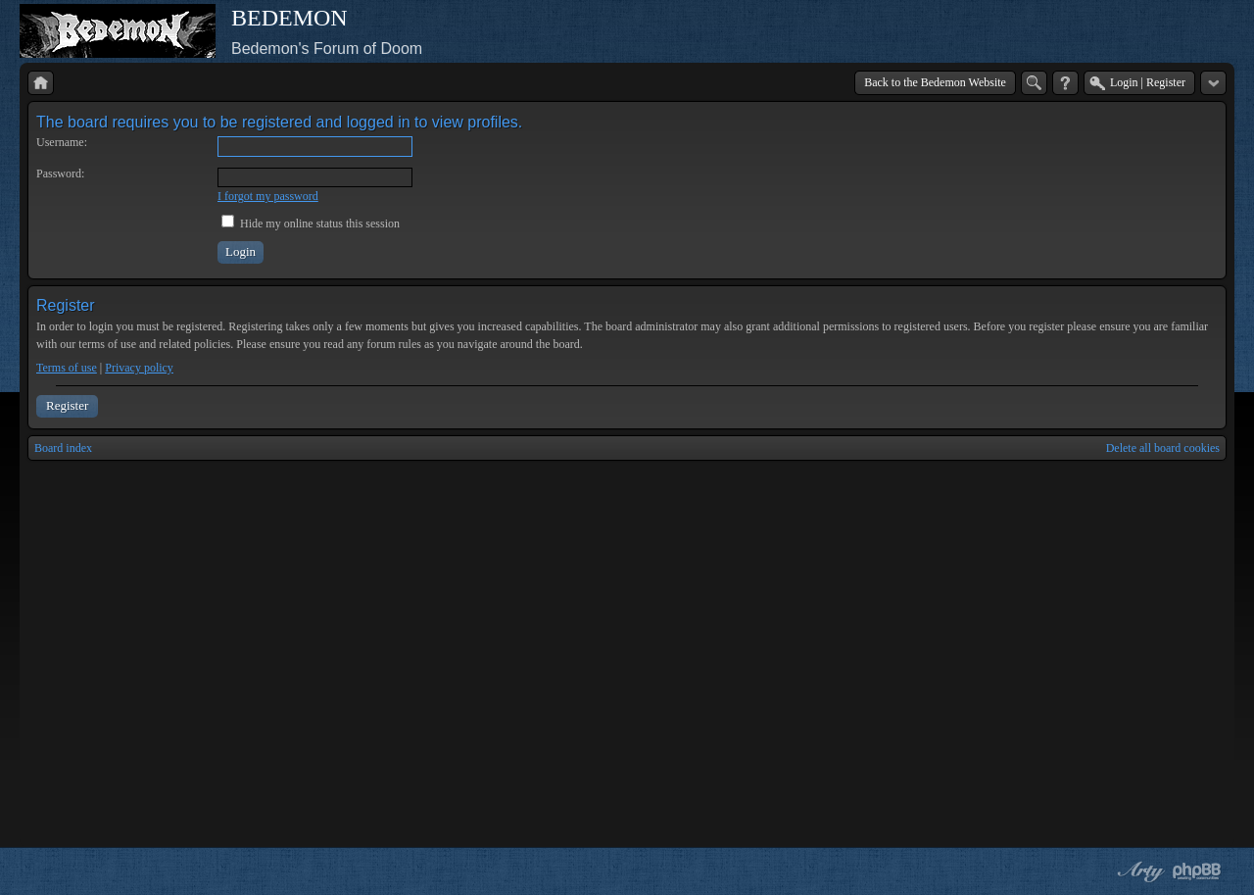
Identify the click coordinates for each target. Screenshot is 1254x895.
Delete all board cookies (1163, 448)
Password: (60, 173)
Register (67, 405)
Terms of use (66, 367)
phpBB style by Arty (1138, 871)
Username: (61, 142)
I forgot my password (267, 196)
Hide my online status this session (310, 223)
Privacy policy (139, 367)
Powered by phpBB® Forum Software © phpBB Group (1197, 871)
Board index (63, 448)
